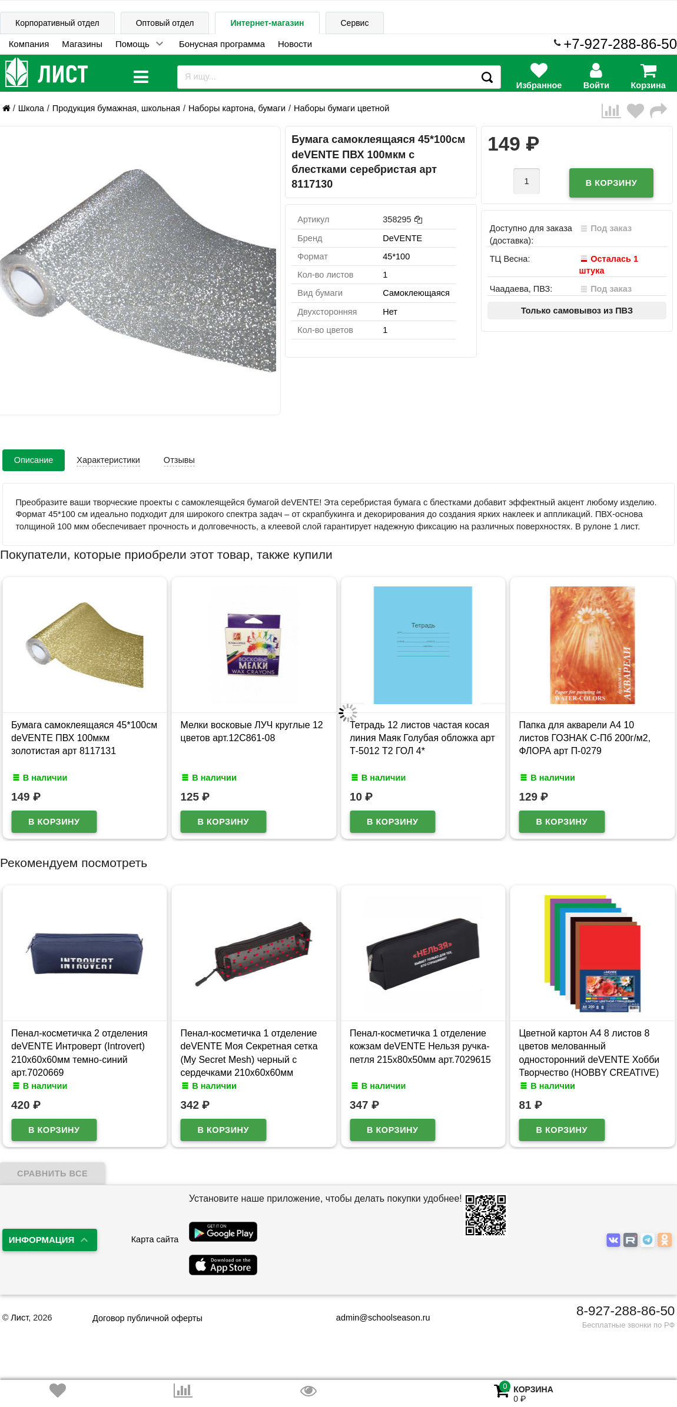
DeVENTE (402, 238)
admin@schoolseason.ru (375, 1317)
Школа (31, 108)
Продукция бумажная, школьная (116, 108)
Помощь (132, 44)
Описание (34, 460)
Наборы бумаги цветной (341, 108)
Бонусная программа (222, 44)
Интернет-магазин (267, 23)
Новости (295, 44)
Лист (19, 1317)
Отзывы (179, 460)
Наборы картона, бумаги (237, 108)
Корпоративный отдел (57, 23)
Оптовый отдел (165, 23)
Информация (42, 1240)
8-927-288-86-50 (625, 1310)
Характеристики (108, 460)
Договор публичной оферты (147, 1318)
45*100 (396, 256)
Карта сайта (155, 1239)
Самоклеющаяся (416, 293)
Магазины (82, 44)
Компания (29, 44)
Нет (390, 311)
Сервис (355, 23)
